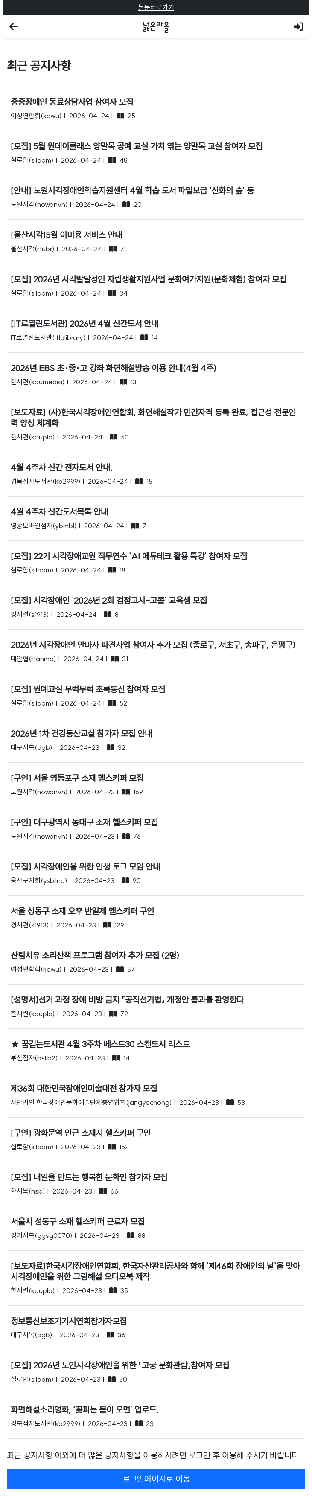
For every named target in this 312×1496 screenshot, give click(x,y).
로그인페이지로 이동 (156, 1478)
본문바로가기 (156, 7)
